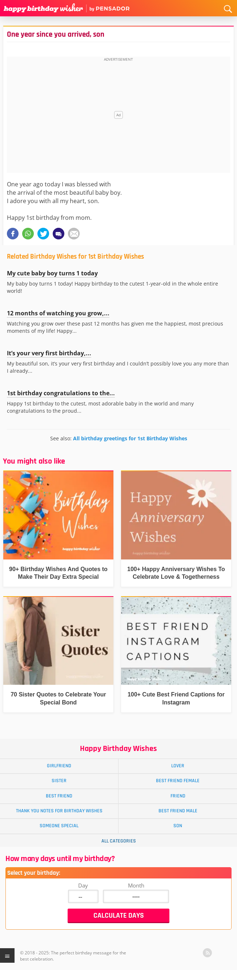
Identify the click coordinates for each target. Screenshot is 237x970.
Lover (177, 766)
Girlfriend (59, 766)
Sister (59, 780)
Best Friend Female (178, 780)
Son (177, 826)
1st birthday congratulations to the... (61, 393)
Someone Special (59, 826)
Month (136, 885)
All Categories (118, 841)
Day (83, 885)
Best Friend (59, 796)
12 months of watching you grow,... (58, 313)
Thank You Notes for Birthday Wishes (59, 811)
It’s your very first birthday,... (49, 353)
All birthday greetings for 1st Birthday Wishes (130, 438)
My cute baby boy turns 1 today (52, 273)
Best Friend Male (177, 811)
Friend (177, 796)
